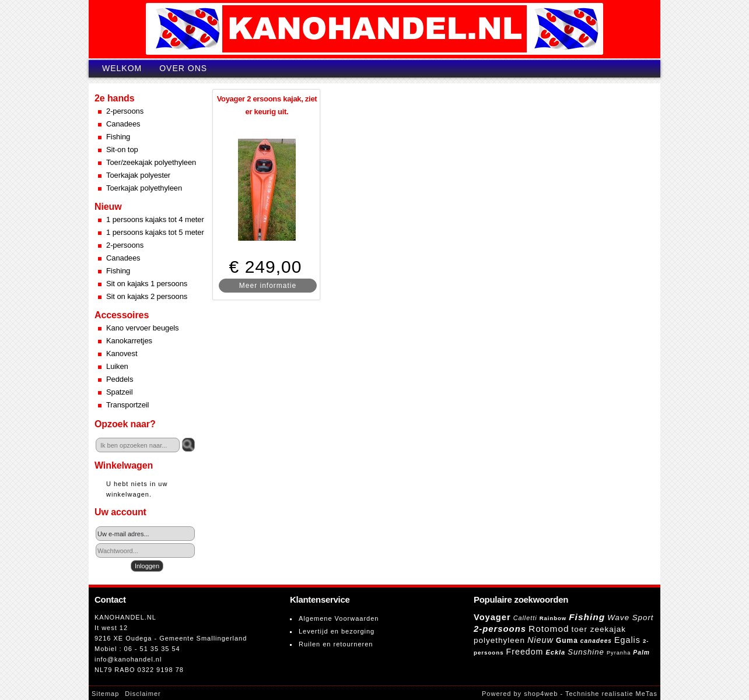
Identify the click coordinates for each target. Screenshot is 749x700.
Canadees (123, 123)
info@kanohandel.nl (128, 659)
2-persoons (125, 111)
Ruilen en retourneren (336, 644)
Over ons (183, 68)
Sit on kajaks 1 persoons (146, 283)
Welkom (122, 68)
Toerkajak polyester (138, 175)
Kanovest (121, 353)
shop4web (541, 693)
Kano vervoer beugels (142, 327)
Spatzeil (119, 392)
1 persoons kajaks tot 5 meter (155, 232)
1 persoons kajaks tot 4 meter (155, 219)
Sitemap (105, 693)
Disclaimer (142, 693)
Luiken (117, 366)
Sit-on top (122, 149)
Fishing (118, 136)
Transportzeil (127, 404)
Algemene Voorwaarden (339, 618)
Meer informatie (267, 286)
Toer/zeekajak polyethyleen (151, 162)
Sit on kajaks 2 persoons (146, 296)
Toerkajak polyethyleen (144, 188)
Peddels (119, 379)
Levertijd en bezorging (336, 631)
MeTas (646, 693)
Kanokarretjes (129, 340)
